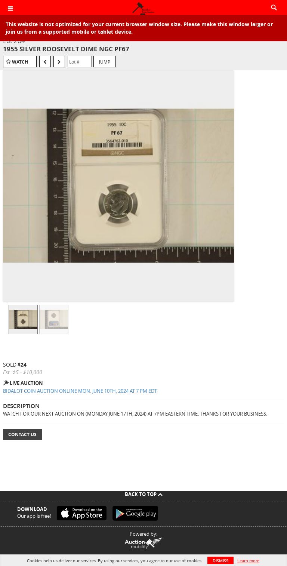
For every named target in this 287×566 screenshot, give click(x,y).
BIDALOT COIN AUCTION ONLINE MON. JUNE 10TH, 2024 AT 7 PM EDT (80, 391)
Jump (104, 62)
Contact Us (22, 434)
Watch (20, 62)
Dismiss (220, 560)
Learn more (248, 560)
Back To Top (144, 494)
